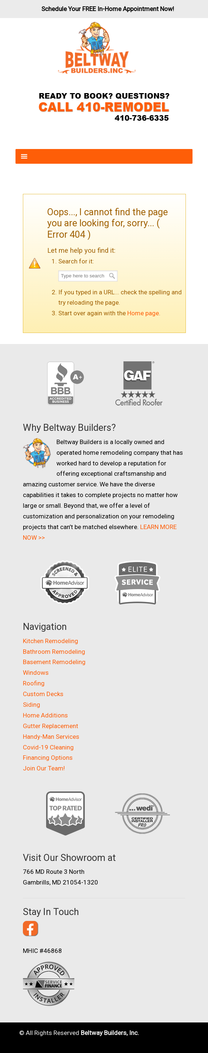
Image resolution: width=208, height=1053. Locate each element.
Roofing (34, 683)
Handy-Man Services (51, 736)
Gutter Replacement (50, 726)
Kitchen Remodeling (50, 641)
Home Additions (45, 715)
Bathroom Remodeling (54, 651)
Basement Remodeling (54, 662)
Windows (36, 672)
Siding (31, 704)
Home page (143, 313)
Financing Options (48, 757)
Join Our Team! (44, 768)
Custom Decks (43, 694)
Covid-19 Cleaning (48, 747)
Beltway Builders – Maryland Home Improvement (96, 47)
